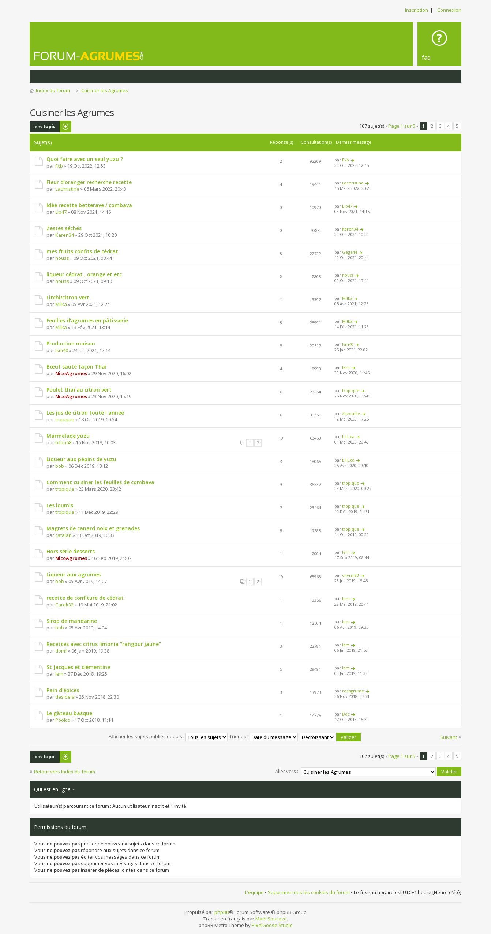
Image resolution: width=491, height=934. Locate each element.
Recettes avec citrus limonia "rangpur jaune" (103, 643)
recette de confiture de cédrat (85, 597)
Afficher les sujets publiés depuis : (168, 736)
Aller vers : (286, 770)
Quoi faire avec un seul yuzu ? (84, 159)
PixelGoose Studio (272, 924)
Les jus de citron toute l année (85, 412)
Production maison (70, 343)
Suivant (448, 737)
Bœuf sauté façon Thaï (76, 366)
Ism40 (61, 350)
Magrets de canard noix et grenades (93, 528)
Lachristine (67, 189)
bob (59, 466)
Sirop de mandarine (71, 620)
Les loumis (59, 505)
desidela (65, 697)
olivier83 (350, 575)
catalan (63, 535)
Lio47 (61, 212)
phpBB (221, 911)
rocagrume (353, 691)
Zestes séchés (64, 228)
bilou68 (63, 442)
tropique (350, 390)
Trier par (263, 736)
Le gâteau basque (69, 713)
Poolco (62, 720)
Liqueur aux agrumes (73, 574)
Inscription (416, 10)
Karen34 (64, 235)
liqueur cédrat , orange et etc (84, 274)
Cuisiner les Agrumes (104, 90)
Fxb (59, 165)
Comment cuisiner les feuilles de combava (100, 482)
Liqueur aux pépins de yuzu (81, 459)
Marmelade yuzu (68, 435)
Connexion (449, 10)
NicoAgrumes (71, 373)
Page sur (401, 126)
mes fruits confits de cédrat (82, 251)
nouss (62, 258)
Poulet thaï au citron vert (79, 389)
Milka (61, 304)
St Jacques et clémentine (78, 667)
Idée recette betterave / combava (89, 205)
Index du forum (53, 90)
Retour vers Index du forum (64, 771)
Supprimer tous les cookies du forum (309, 892)
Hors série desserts (70, 551)
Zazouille (351, 413)
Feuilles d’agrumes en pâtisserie (87, 320)
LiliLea (348, 436)
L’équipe (254, 892)
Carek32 (64, 604)
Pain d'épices (62, 690)
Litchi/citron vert (67, 297)
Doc (346, 714)
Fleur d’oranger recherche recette (89, 182)
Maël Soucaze (271, 918)
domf (61, 650)
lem (346, 367)
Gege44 (349, 252)
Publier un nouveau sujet (50, 126)
